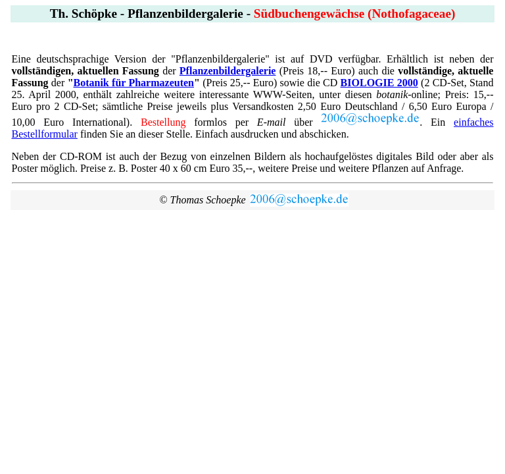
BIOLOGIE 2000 (379, 82)
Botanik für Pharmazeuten (134, 82)
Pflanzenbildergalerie (228, 70)
